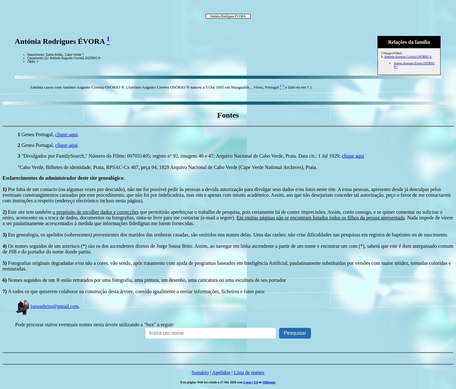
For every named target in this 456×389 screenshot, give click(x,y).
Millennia (269, 382)
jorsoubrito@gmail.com (47, 306)
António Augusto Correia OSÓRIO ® (408, 56)
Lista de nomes (249, 372)
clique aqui (66, 134)
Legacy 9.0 (250, 382)
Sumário (200, 372)
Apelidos (221, 372)
